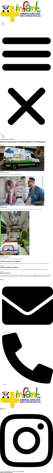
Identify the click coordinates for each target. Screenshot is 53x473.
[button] (26, 80)
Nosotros (3, 23)
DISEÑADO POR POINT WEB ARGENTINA (6, 472)
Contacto (3, 24)
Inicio (3, 22)
